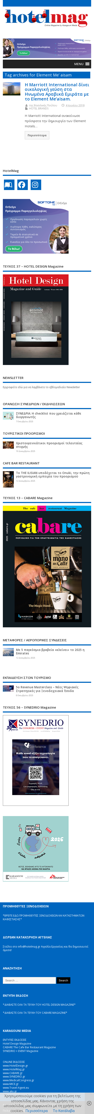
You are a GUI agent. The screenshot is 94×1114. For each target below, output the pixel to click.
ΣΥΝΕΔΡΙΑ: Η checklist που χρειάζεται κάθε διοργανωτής (48, 415)
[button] (78, 64)
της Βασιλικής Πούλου (43, 105)
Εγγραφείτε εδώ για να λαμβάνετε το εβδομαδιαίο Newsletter (41, 387)
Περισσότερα (37, 135)
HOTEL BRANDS (38, 108)
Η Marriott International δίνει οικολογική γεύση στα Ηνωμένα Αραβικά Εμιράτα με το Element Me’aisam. (57, 92)
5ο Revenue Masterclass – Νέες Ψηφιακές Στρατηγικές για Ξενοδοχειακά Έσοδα (47, 689)
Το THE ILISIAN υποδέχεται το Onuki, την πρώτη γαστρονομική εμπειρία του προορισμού (53, 474)
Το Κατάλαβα (63, 1110)
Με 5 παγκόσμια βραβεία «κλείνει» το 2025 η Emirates (50, 651)
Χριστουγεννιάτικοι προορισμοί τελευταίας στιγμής (49, 445)
